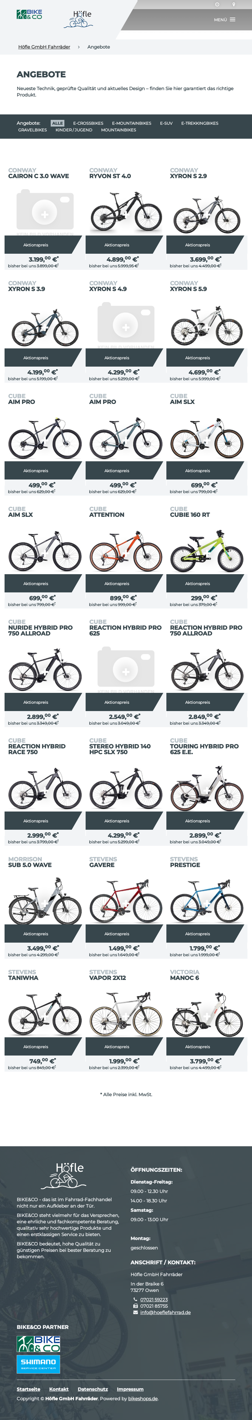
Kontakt (59, 1389)
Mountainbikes (118, 129)
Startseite (28, 1389)
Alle (57, 123)
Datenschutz (93, 1389)
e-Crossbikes (88, 123)
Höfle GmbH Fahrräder (44, 47)
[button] (224, 20)
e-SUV (166, 123)
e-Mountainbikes (131, 123)
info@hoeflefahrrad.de (165, 1312)
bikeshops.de (143, 1398)
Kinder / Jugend (74, 129)
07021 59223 (154, 1300)
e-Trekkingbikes (199, 123)
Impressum (130, 1389)
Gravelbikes (32, 129)
